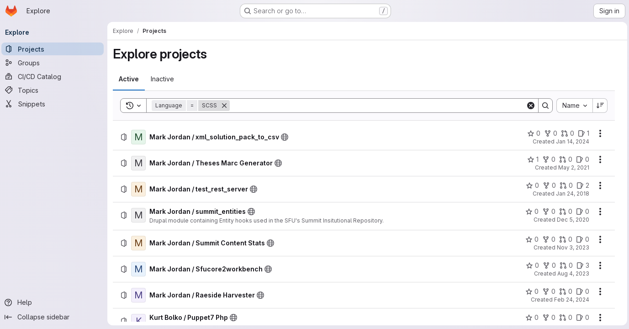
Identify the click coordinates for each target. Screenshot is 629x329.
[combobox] (573, 105)
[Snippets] (55, 103)
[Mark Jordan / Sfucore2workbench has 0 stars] (530, 265)
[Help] (55, 302)
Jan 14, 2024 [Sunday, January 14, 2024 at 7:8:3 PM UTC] (570, 141)
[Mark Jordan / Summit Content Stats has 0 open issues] (580, 239)
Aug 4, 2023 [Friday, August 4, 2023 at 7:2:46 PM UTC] (571, 273)
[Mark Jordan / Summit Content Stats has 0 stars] (530, 239)
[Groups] (55, 62)
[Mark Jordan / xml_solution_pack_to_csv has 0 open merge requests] (565, 133)
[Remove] (226, 105)
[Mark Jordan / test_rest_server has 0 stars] (530, 185)
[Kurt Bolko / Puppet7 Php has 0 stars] (530, 317)
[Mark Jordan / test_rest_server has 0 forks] (547, 185)
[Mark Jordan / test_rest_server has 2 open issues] (581, 185)
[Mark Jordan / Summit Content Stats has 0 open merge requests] (564, 239)
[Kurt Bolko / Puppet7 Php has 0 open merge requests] (564, 317)
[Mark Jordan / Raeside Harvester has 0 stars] (530, 291)
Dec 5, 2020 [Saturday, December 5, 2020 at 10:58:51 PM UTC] (571, 219)
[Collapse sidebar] (55, 317)
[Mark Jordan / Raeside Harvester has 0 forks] (547, 291)
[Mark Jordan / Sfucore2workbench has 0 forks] (547, 265)
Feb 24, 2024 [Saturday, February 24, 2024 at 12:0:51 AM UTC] (569, 299)
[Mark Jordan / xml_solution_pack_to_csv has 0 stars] (532, 133)
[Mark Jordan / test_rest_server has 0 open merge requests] (564, 185)
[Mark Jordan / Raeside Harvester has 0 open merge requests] (564, 291)
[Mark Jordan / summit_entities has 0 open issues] (580, 211)
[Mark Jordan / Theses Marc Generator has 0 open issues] (580, 159)
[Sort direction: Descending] (598, 105)
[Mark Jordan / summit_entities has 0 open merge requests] (564, 211)
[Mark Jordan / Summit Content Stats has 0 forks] (547, 239)
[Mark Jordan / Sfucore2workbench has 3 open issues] (581, 265)
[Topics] (55, 90)
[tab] (131, 79)
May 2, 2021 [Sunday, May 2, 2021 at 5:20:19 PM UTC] (571, 167)
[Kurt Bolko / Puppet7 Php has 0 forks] (547, 317)
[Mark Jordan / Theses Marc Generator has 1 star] (531, 159)
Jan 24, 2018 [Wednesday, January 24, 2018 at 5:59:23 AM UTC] (570, 193)
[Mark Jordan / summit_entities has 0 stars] (530, 211)
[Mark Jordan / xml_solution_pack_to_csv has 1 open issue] (581, 133)
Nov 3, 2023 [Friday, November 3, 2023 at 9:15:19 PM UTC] (571, 247)
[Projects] (55, 48)
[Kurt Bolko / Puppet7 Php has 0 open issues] (580, 317)
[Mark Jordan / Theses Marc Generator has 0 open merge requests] (564, 159)
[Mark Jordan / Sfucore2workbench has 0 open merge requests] (564, 265)
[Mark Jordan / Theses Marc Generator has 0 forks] (547, 159)
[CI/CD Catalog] (55, 76)
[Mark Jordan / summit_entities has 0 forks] (547, 211)
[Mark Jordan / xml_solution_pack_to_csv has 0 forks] (548, 133)
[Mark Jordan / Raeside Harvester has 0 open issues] (580, 291)
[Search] (378, 105)
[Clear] (528, 105)
